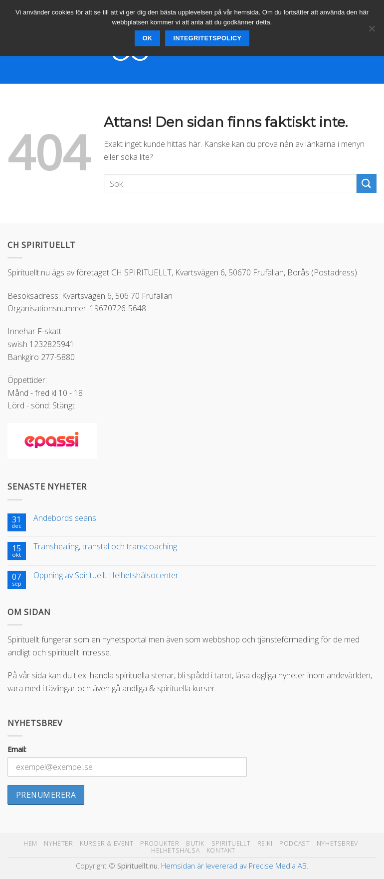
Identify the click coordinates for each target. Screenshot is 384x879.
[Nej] (372, 31)
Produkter (160, 843)
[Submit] (367, 183)
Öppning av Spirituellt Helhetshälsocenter (106, 575)
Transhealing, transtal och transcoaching (105, 546)
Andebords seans (64, 518)
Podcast (294, 843)
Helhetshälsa (175, 850)
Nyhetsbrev (337, 843)
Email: (16, 749)
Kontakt (220, 850)
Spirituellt (231, 843)
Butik (195, 843)
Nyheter (58, 843)
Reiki (265, 843)
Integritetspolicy (208, 38)
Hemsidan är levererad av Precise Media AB (234, 866)
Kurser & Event (107, 843)
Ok (148, 38)
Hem (30, 843)
